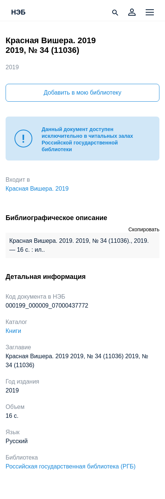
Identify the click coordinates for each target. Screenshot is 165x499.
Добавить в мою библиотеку (82, 92)
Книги (13, 331)
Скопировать (143, 229)
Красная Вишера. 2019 (37, 188)
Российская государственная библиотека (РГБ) (71, 466)
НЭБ (18, 12)
